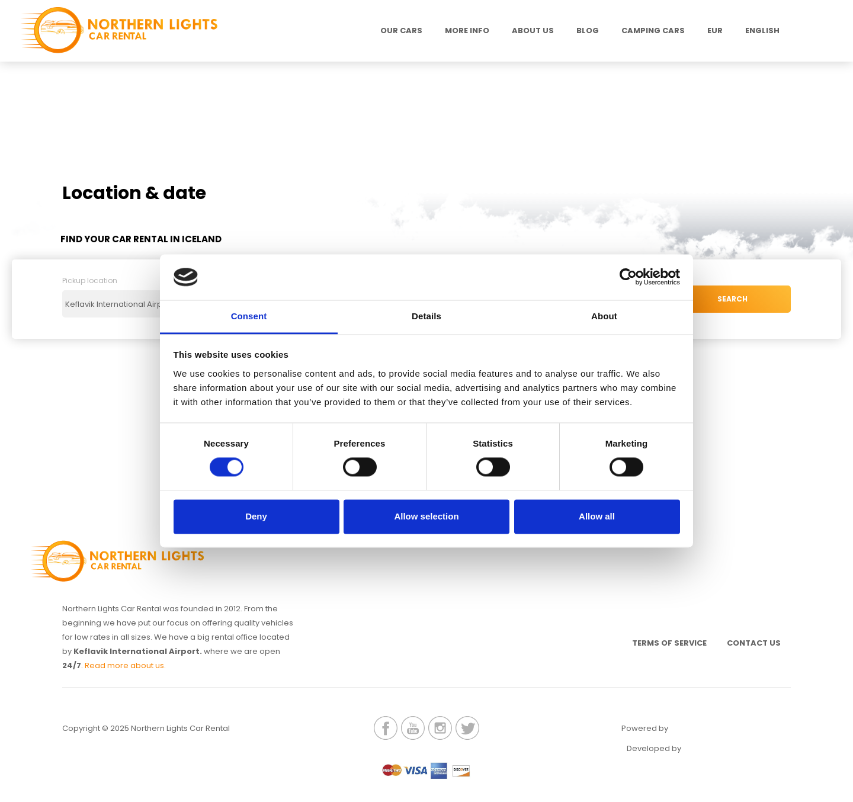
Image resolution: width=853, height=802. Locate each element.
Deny (256, 516)
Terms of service (657, 651)
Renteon (702, 736)
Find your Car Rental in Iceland (147, 241)
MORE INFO (467, 30)
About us (533, 30)
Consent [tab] (249, 316)
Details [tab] (426, 316)
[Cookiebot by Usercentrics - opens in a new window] (628, 277)
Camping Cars (653, 30)
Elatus (715, 756)
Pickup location (89, 286)
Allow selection (426, 516)
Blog (587, 30)
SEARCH (732, 309)
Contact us (750, 651)
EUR (715, 30)
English (762, 30)
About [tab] (604, 316)
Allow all (597, 516)
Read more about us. (125, 670)
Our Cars (401, 30)
